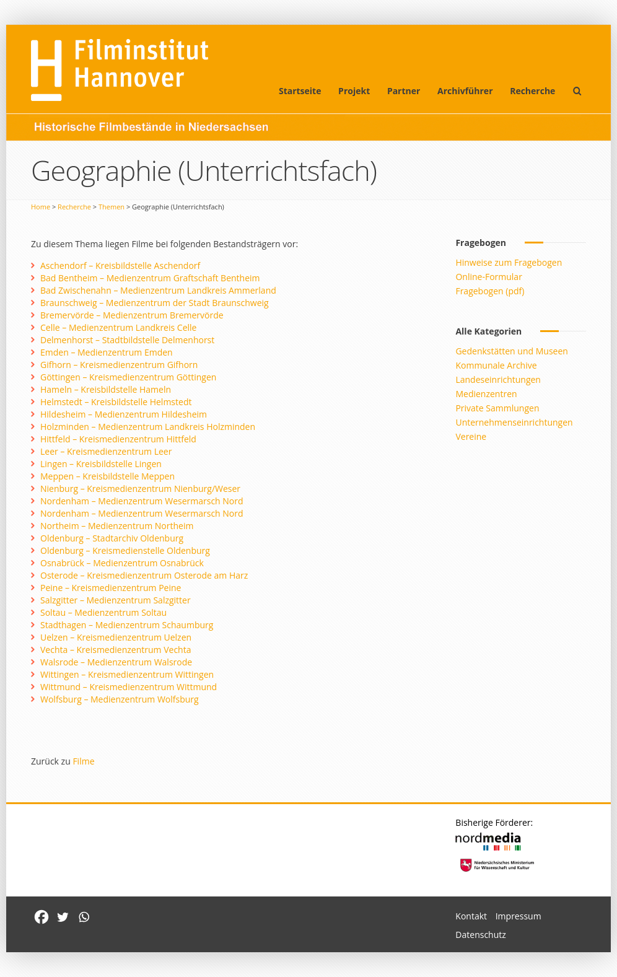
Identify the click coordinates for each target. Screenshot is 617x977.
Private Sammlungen (497, 408)
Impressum (518, 916)
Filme (83, 761)
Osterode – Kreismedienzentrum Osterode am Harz (144, 575)
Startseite (300, 91)
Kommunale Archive (495, 365)
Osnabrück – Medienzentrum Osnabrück (122, 563)
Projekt (354, 91)
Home (40, 206)
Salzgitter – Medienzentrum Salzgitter (115, 600)
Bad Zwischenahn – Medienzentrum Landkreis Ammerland (158, 290)
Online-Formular (488, 277)
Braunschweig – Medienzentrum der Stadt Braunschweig (154, 303)
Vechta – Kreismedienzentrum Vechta (115, 649)
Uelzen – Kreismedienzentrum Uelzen (115, 637)
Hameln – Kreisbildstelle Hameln (105, 389)
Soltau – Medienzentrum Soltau (103, 612)
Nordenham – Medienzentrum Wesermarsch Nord (141, 501)
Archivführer (464, 91)
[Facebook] (41, 917)
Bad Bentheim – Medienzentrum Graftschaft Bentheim (150, 278)
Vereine (470, 436)
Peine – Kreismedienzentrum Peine (110, 588)
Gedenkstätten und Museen (511, 351)
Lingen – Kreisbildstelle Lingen (101, 464)
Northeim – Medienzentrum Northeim (116, 526)
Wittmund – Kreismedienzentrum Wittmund (128, 687)
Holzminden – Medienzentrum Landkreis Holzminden (147, 426)
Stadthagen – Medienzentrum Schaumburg (126, 625)
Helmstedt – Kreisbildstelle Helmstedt (115, 402)
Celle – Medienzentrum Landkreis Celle (118, 327)
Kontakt (471, 916)
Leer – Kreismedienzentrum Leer (106, 451)
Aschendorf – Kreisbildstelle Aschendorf (120, 265)
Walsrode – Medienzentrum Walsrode (116, 662)
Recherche (532, 91)
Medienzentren (486, 394)
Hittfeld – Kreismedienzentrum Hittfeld (118, 439)
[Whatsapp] (83, 917)
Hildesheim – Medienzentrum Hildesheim (123, 414)
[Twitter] (62, 917)
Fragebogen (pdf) (489, 291)
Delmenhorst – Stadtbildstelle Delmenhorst (127, 340)
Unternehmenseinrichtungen (513, 422)
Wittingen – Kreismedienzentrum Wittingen (127, 674)
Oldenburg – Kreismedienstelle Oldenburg (125, 550)
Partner (404, 91)
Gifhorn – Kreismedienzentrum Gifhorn (119, 364)
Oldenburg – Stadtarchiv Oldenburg (111, 538)
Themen (111, 206)
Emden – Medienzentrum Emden (106, 352)
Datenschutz (480, 934)
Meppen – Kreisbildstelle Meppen (107, 476)
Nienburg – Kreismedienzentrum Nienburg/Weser (140, 488)
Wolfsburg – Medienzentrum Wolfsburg (119, 699)
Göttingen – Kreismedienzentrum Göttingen (128, 377)
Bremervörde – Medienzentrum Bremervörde (132, 315)
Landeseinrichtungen (498, 379)
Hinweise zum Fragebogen (508, 262)
